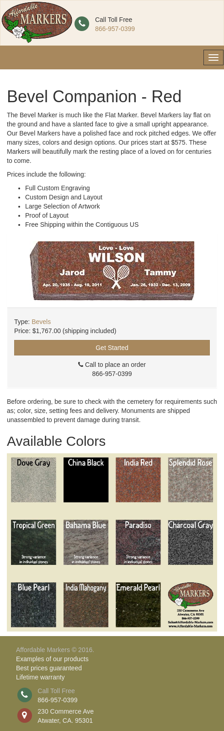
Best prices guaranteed (49, 668)
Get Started (112, 347)
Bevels (41, 321)
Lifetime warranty (40, 677)
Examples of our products (52, 659)
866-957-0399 (115, 28)
